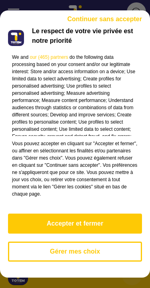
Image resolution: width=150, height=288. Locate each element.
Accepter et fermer (75, 223)
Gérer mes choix (75, 251)
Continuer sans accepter (104, 19)
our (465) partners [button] (49, 57)
